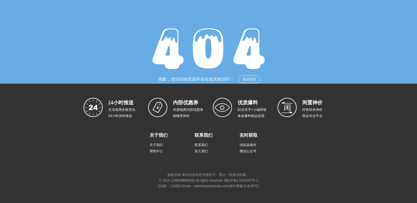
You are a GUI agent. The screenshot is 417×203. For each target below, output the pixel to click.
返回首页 (249, 79)
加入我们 (201, 151)
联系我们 (201, 145)
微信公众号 (248, 151)
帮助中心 (156, 151)
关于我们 (156, 145)
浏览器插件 (248, 145)
